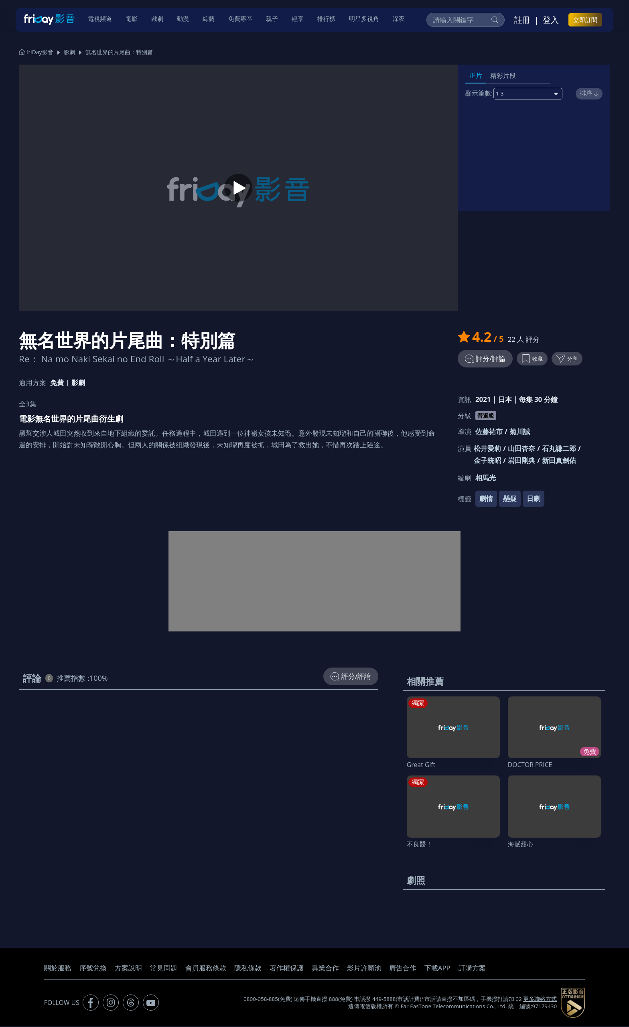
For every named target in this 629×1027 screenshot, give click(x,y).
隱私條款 (248, 969)
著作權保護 (287, 969)
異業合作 (325, 969)
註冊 (522, 20)
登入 (551, 20)
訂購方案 (472, 969)
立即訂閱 (585, 20)
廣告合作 (402, 969)
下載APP (437, 969)
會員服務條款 (205, 969)
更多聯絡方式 (540, 1000)
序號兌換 (93, 969)
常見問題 (163, 969)
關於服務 (57, 969)
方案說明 (128, 969)
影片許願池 (364, 969)
